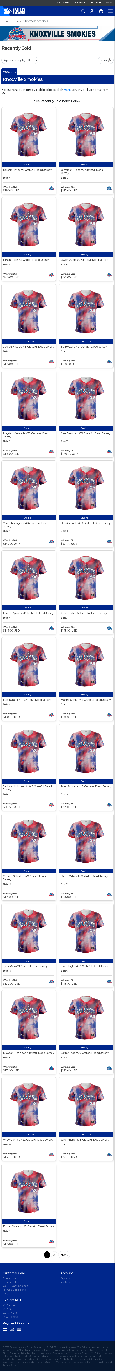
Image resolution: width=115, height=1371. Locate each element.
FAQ (5, 1293)
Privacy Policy (11, 1282)
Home (4, 21)
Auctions (16, 21)
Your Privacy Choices (15, 1285)
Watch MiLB (10, 1312)
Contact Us (9, 1278)
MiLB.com (96, 3)
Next (64, 1254)
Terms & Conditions (14, 1289)
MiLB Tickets (10, 1316)
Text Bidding (63, 3)
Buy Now (65, 1278)
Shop (108, 3)
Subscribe (80, 3)
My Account (67, 1282)
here (67, 90)
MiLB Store (9, 1309)
